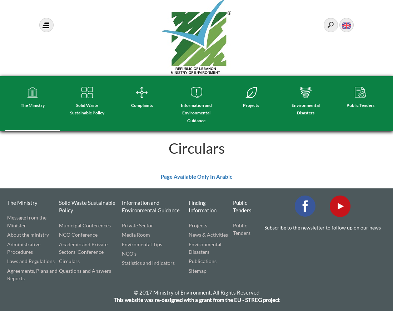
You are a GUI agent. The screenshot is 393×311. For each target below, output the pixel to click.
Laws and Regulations (31, 261)
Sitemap (198, 271)
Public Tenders (360, 105)
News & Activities (208, 235)
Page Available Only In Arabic (196, 176)
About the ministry (28, 235)
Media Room (136, 235)
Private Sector (137, 225)
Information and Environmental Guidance (196, 113)
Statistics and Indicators (148, 263)
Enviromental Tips (142, 244)
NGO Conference (78, 235)
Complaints (142, 105)
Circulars (69, 261)
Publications (203, 261)
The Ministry (33, 105)
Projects (251, 105)
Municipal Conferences (85, 225)
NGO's (129, 254)
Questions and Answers (85, 271)
